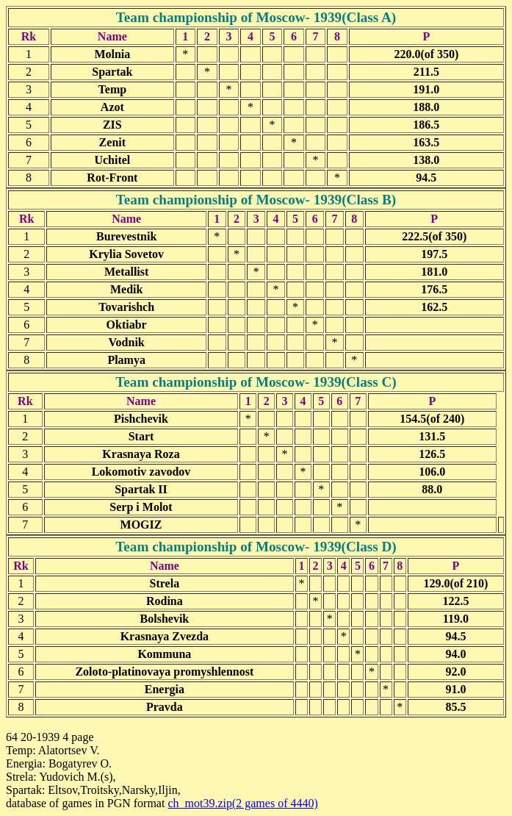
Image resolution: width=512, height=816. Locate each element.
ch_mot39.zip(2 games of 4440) (242, 803)
